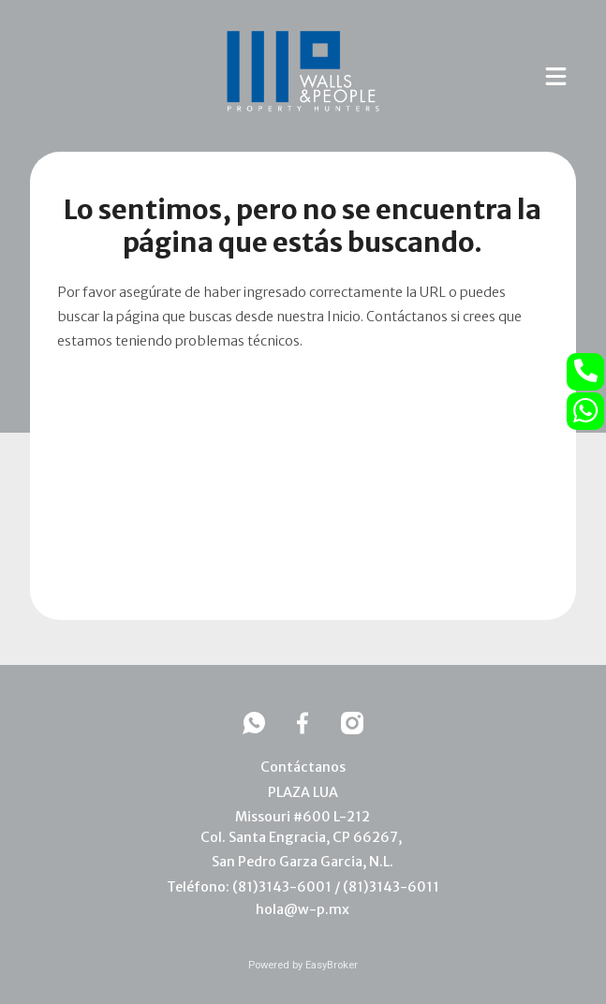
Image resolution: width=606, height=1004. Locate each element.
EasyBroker (331, 965)
